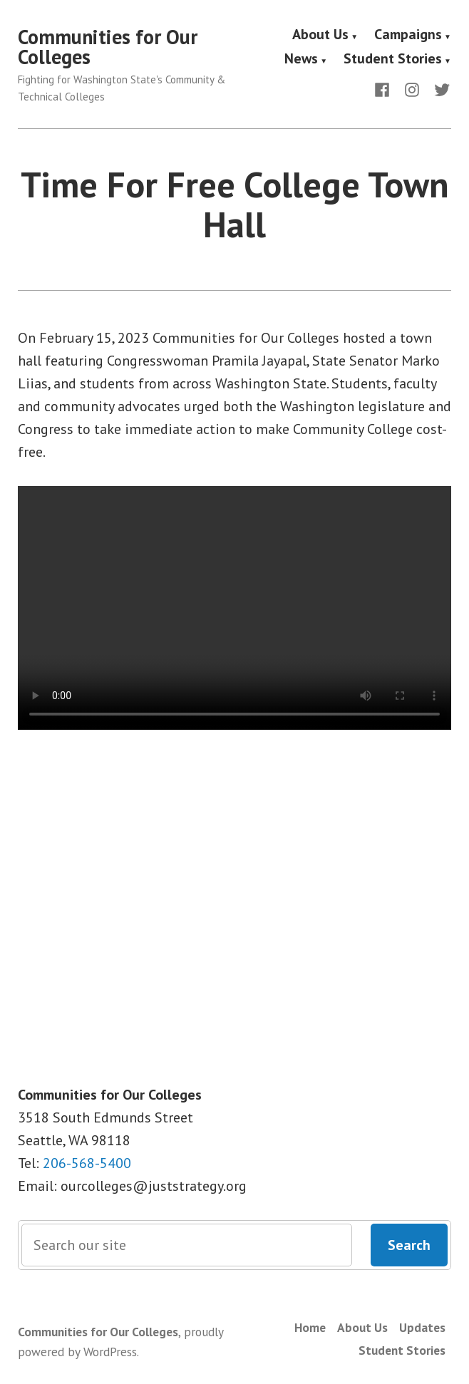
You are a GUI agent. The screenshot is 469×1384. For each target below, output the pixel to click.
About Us (320, 35)
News (301, 59)
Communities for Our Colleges (107, 47)
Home (310, 1327)
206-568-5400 (87, 1163)
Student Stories (393, 59)
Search (409, 1245)
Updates (422, 1327)
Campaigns (408, 35)
